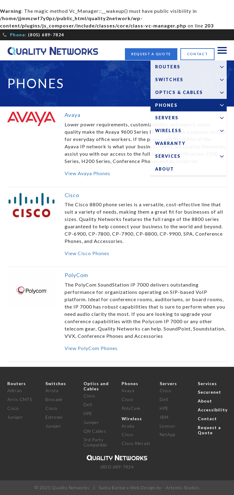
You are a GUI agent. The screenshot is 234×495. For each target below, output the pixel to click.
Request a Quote (151, 54)
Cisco (72, 195)
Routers (16, 383)
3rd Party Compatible (95, 442)
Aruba (128, 425)
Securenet (209, 392)
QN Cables (94, 431)
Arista (51, 390)
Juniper (15, 417)
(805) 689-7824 (46, 34)
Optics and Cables (96, 386)
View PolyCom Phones (91, 348)
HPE (87, 413)
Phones (130, 383)
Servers (168, 383)
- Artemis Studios (181, 487)
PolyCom (76, 275)
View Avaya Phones (87, 173)
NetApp (167, 434)
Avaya (72, 114)
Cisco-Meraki (136, 443)
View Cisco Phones (87, 253)
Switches (55, 383)
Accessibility (213, 409)
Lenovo (167, 425)
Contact (197, 54)
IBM (164, 417)
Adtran (14, 390)
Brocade (54, 399)
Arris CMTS (20, 399)
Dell (87, 404)
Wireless (132, 418)
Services (207, 383)
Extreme (54, 417)
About (205, 400)
